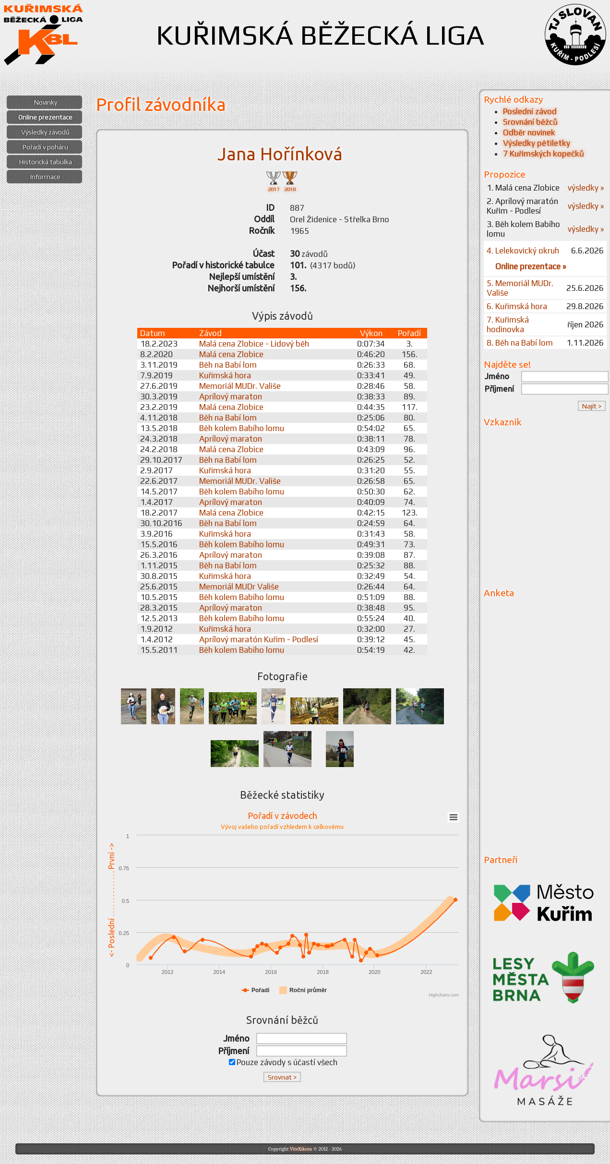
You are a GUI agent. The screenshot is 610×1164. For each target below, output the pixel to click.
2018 (290, 180)
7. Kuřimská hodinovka (508, 324)
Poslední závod (530, 111)
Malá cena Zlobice (231, 354)
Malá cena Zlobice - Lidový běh (254, 343)
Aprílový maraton (230, 396)
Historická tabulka (45, 162)
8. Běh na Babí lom (520, 343)
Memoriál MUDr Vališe (239, 586)
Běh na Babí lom (228, 365)
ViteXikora (301, 1149)
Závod (210, 333)
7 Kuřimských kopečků (543, 153)
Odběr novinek (529, 132)
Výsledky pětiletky (536, 143)
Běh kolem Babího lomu (241, 428)
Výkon (371, 333)
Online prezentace (45, 117)
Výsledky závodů (45, 132)
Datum (152, 333)
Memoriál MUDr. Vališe (240, 386)
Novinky (45, 102)
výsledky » (586, 187)
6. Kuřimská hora (517, 306)
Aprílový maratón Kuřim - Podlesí (258, 639)
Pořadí (409, 333)
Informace (45, 176)
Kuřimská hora (225, 375)
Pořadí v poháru (45, 147)
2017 (273, 180)
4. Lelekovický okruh (523, 250)
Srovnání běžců (530, 122)
